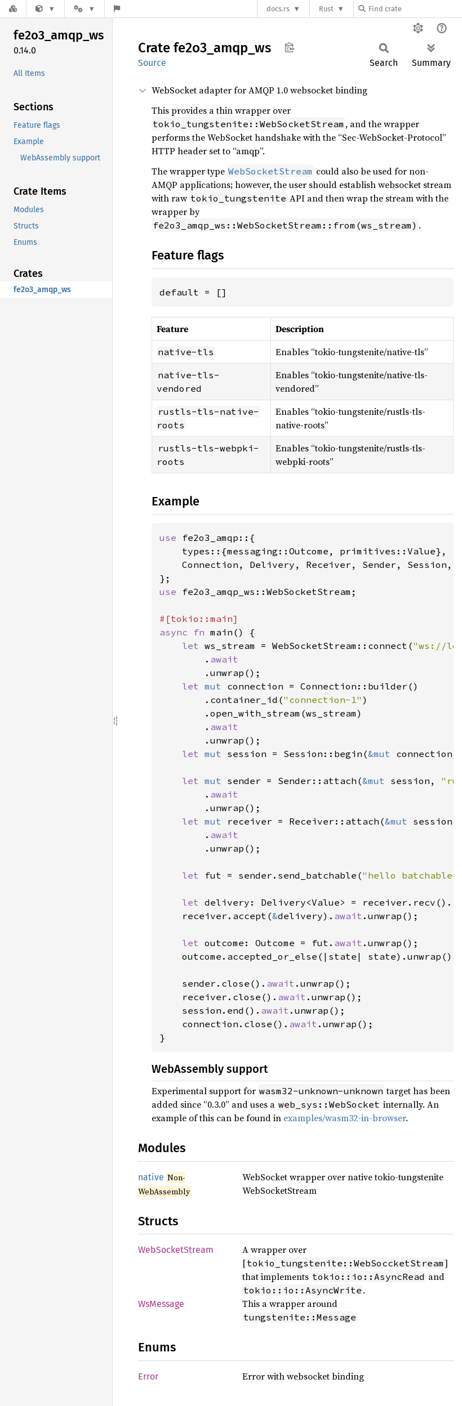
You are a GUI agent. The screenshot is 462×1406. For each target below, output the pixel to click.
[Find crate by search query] (414, 8)
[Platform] (84, 8)
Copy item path (289, 47)
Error (148, 1376)
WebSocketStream (176, 1249)
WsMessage (161, 1303)
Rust (326, 9)
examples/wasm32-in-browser (344, 1118)
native (151, 1177)
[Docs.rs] (13, 8)
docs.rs (278, 9)
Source (152, 62)
